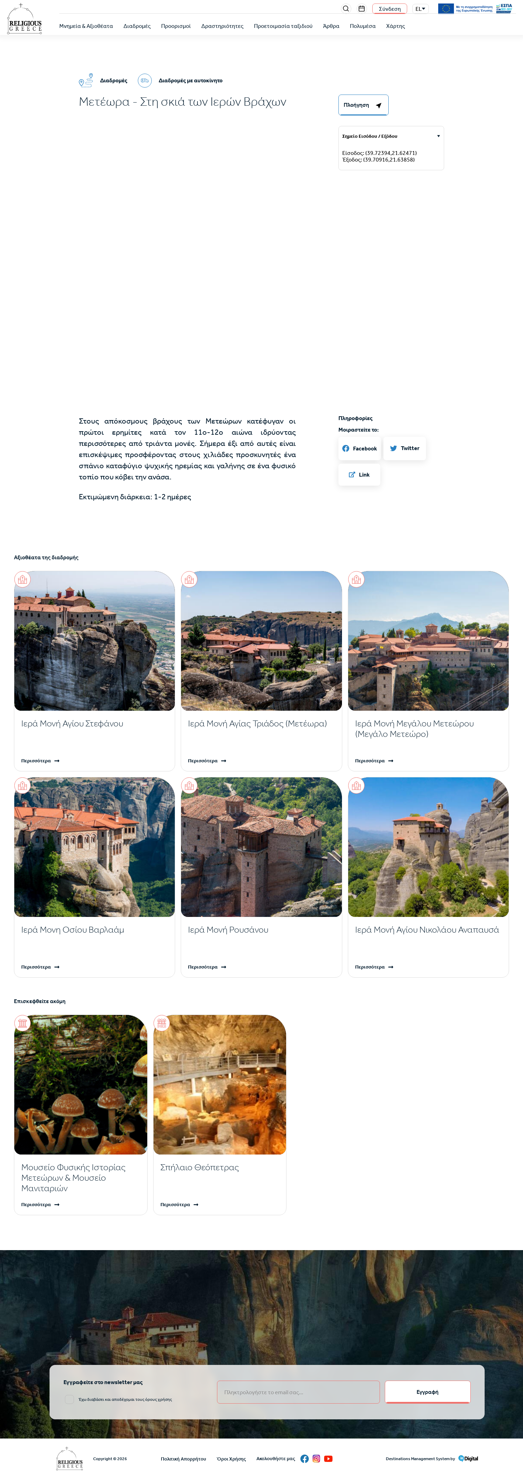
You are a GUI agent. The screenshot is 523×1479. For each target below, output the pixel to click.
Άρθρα (331, 26)
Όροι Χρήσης (231, 1459)
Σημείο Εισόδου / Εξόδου (369, 136)
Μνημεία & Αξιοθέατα (86, 26)
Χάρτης (395, 26)
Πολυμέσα (363, 26)
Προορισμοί (176, 26)
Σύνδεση (390, 9)
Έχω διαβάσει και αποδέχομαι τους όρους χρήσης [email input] (125, 1399)
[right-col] (363, 105)
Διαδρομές (137, 26)
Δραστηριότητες (222, 26)
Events (362, 8)
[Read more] (94, 723)
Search (346, 8)
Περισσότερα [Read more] (36, 761)
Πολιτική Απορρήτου (183, 1459)
